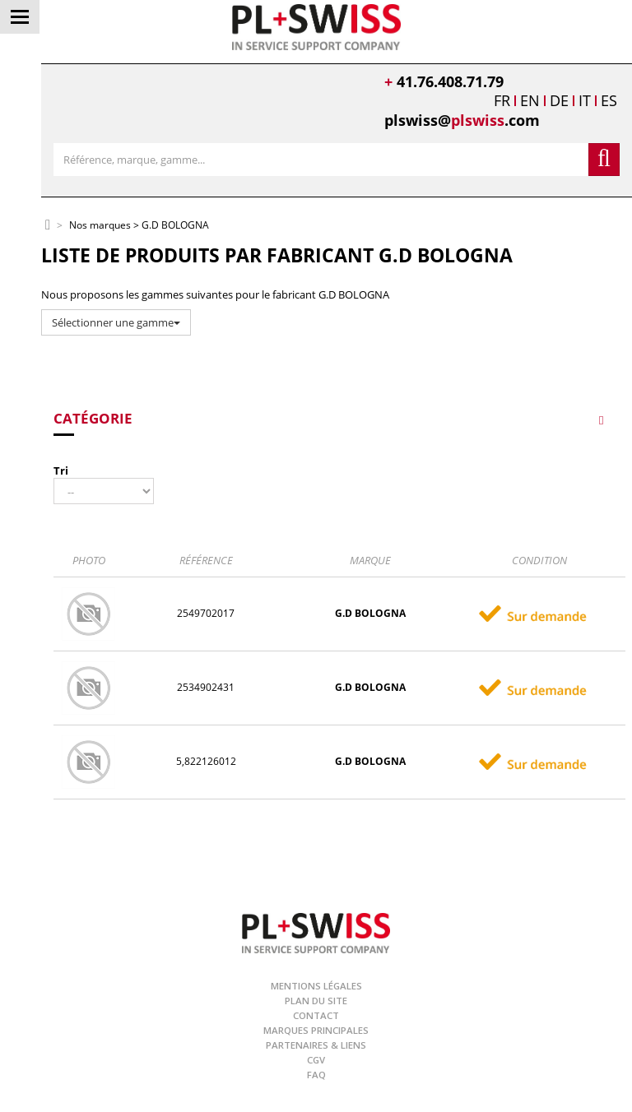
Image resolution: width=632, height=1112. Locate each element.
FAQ (316, 1074)
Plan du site (316, 1000)
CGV (316, 1060)
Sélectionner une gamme (116, 322)
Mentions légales (316, 986)
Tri (60, 470)
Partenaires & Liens (316, 1045)
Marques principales (316, 1030)
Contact (316, 1015)
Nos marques (100, 226)
